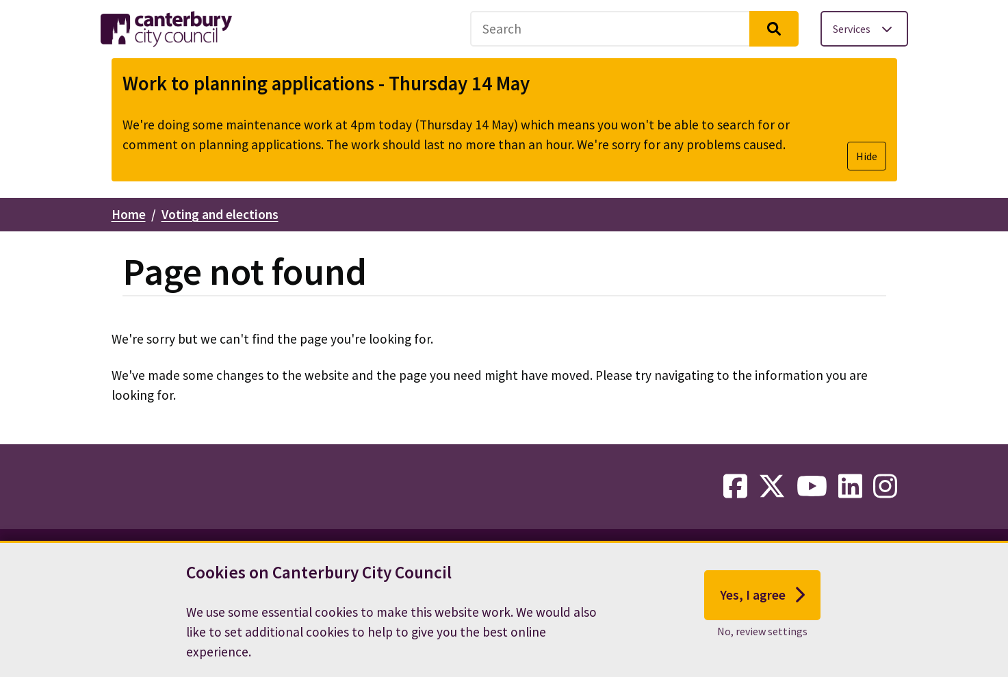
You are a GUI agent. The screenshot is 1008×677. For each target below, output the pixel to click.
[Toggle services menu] (864, 29)
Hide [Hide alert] (866, 156)
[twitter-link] (772, 486)
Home (129, 214)
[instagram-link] (885, 486)
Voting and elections (220, 214)
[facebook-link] (735, 486)
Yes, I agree (762, 602)
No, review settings (762, 638)
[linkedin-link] (850, 486)
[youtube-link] (812, 486)
